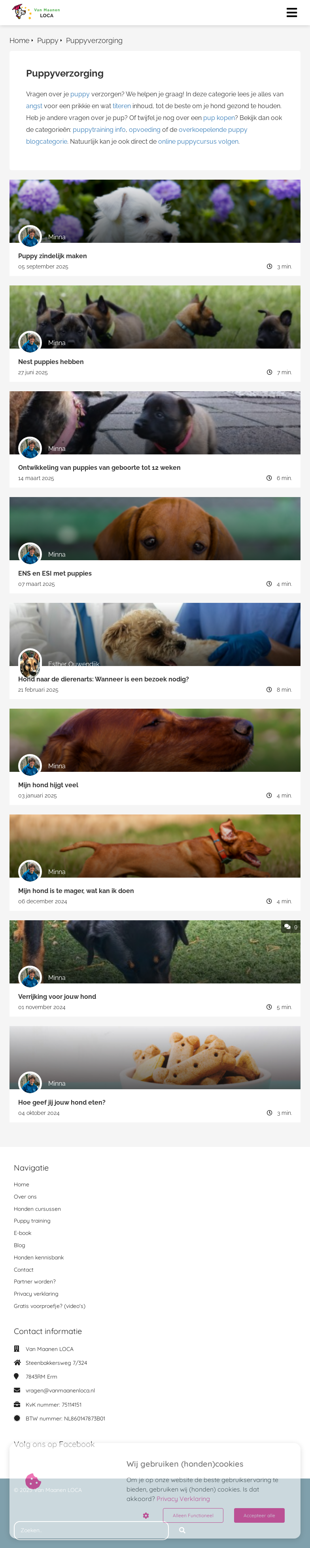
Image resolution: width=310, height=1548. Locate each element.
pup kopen (219, 118)
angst (34, 106)
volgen (228, 141)
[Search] (182, 1530)
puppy (80, 94)
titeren (122, 106)
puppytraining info (99, 129)
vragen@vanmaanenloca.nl (60, 1390)
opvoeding (145, 129)
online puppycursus (187, 141)
